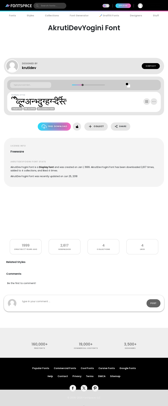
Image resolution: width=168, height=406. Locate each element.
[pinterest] (95, 388)
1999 (26, 245)
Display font (46, 167)
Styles (30, 15)
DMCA (101, 376)
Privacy (77, 376)
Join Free (155, 5)
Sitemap (115, 376)
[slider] (82, 85)
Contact (151, 66)
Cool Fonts (87, 368)
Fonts (12, 15)
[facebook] (73, 388)
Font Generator (79, 15)
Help (50, 376)
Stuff (156, 15)
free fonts (39, 348)
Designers (136, 15)
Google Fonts (127, 368)
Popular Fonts (40, 368)
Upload (123, 5)
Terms (90, 376)
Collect (96, 126)
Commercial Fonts (65, 368)
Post (153, 303)
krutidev (29, 67)
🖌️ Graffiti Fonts (109, 15)
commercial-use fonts (86, 348)
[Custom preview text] (30, 85)
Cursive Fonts (106, 368)
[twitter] (84, 388)
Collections (52, 15)
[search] (49, 6)
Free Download (54, 126)
